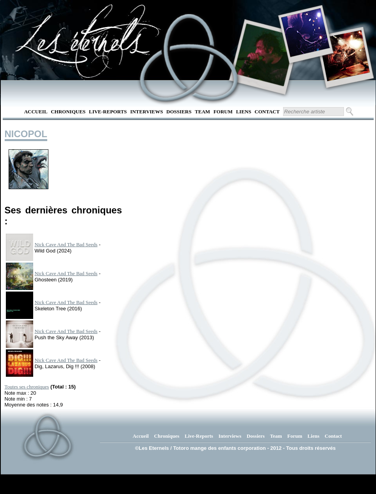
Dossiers (178, 112)
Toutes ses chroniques (27, 387)
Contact (267, 112)
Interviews (146, 112)
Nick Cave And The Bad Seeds (66, 244)
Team (202, 112)
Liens (243, 112)
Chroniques (68, 112)
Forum (223, 112)
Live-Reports (108, 112)
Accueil (36, 112)
